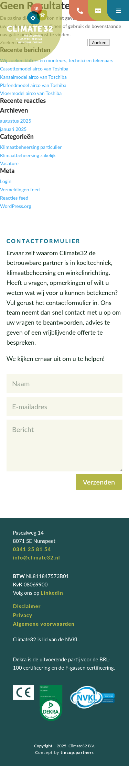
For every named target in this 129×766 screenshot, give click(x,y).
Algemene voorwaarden (44, 624)
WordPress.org (15, 206)
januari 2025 (13, 129)
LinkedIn (52, 593)
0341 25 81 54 (32, 549)
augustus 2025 (15, 121)
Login (5, 181)
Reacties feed (14, 198)
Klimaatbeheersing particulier (31, 147)
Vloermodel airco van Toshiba (31, 93)
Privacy (23, 615)
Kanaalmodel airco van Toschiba (33, 77)
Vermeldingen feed (20, 189)
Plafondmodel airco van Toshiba (33, 85)
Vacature (9, 163)
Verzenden (99, 482)
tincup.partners (77, 752)
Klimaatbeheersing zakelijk (28, 155)
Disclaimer (27, 606)
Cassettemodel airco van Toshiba (34, 68)
